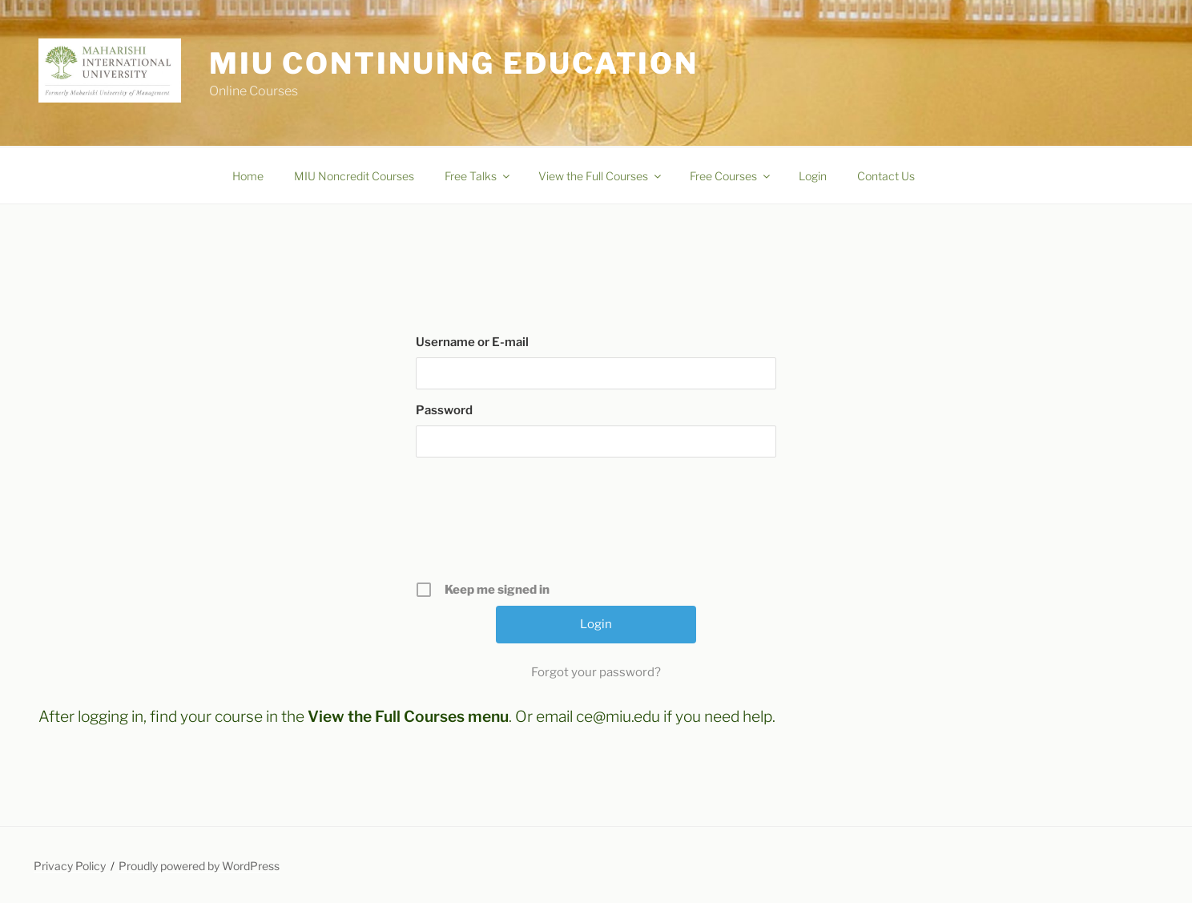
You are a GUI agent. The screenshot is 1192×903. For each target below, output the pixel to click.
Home (248, 176)
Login (813, 176)
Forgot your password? (596, 672)
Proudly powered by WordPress (199, 866)
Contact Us (886, 176)
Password (444, 410)
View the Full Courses (600, 176)
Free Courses (731, 176)
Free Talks (478, 176)
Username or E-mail (472, 342)
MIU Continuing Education (454, 63)
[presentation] (597, 525)
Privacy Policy (70, 866)
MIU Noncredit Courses (354, 176)
